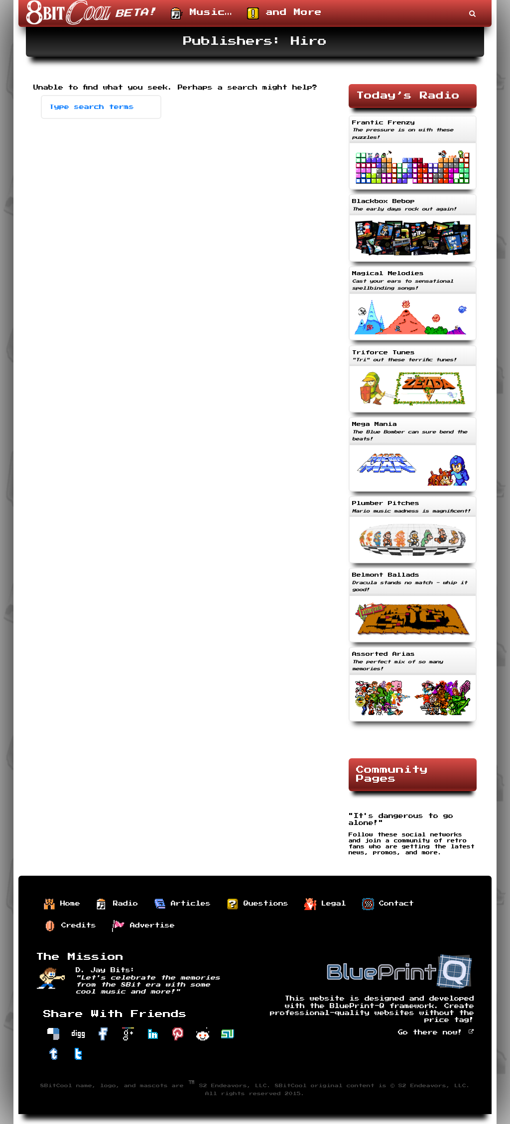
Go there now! (436, 1032)
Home (61, 904)
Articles (182, 904)
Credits (70, 926)
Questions (257, 904)
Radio (117, 904)
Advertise (143, 926)
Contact (388, 904)
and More (284, 13)
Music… (201, 13)
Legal (325, 904)
